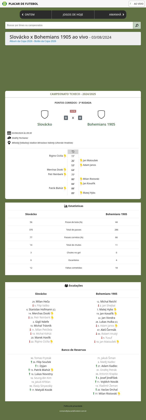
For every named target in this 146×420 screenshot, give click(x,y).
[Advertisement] (73, 68)
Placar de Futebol (20, 3)
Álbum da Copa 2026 (21, 41)
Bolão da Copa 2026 (45, 41)
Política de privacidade (73, 406)
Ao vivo (136, 4)
